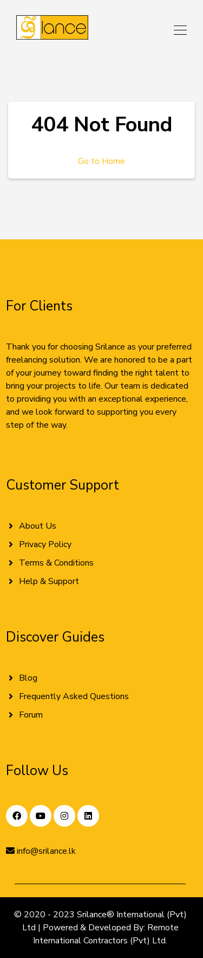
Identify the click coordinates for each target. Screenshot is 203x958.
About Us (37, 526)
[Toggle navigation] (177, 29)
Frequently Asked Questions (74, 696)
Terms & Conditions (56, 563)
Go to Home (101, 161)
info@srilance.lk (41, 851)
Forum (31, 715)
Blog (28, 678)
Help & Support (49, 581)
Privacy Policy (45, 544)
